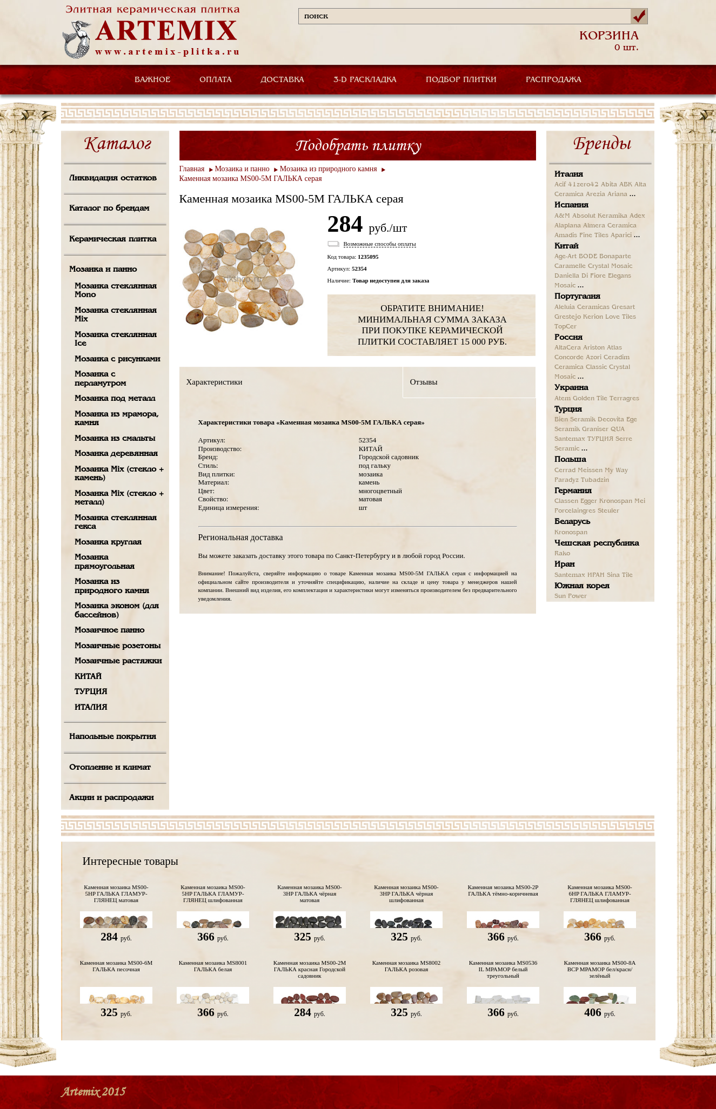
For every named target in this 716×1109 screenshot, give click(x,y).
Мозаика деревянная (116, 454)
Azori (593, 357)
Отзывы (424, 382)
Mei (639, 501)
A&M (562, 216)
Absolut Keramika (599, 216)
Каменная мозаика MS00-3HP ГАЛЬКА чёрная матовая (309, 893)
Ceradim (617, 357)
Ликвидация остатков (113, 178)
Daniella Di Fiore (580, 276)
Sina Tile (620, 575)
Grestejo (567, 317)
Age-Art (565, 256)
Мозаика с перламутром (100, 379)
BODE (588, 256)
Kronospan (615, 501)
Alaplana (567, 226)
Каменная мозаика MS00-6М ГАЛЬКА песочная (116, 965)
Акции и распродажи (111, 798)
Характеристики (214, 382)
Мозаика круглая (108, 542)
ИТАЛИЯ (91, 707)
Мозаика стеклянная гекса (116, 522)
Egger (588, 501)
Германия (573, 491)
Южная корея (582, 586)
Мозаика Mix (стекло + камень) (119, 474)
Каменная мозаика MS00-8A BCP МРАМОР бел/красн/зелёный (600, 969)
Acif (560, 185)
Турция (568, 409)
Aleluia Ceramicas (582, 307)
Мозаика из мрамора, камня (117, 419)
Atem (562, 398)
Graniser (595, 429)
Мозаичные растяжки (118, 661)
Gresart (623, 307)
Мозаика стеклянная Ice (116, 339)
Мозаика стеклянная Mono (116, 291)
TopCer (565, 327)
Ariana (617, 194)
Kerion (593, 317)
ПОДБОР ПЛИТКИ (461, 80)
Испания (571, 205)
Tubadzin (595, 480)
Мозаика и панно (103, 269)
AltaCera (567, 348)
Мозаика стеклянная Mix (116, 315)
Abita (609, 185)
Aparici (621, 235)
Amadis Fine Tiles (581, 235)
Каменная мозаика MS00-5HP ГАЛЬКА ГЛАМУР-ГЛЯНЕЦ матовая (116, 893)
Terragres (624, 398)
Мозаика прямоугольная (105, 562)
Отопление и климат (110, 767)
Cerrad (565, 470)
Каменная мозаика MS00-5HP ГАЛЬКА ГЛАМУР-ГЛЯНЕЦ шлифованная (212, 893)
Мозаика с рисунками (117, 359)
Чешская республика (596, 543)
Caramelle (570, 266)
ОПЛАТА (215, 80)
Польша (570, 459)
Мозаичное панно (109, 630)
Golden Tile (590, 398)
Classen (566, 501)
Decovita (611, 419)
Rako (562, 553)
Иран (564, 564)
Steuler (608, 511)
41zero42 (583, 185)
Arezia (595, 194)
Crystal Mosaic (610, 266)
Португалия (577, 296)
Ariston (594, 348)
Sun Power (570, 596)
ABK (625, 185)
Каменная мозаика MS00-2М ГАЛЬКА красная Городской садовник (309, 969)
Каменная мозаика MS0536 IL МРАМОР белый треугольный (503, 969)
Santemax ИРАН (579, 575)
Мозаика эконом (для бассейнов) (117, 610)
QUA (618, 429)
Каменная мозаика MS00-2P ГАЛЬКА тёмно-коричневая (503, 890)
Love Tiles (620, 317)
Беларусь (572, 522)
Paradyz (566, 480)
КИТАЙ (88, 677)
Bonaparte (615, 256)
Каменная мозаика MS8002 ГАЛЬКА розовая (406, 965)
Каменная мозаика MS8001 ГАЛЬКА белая (213, 965)
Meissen (590, 470)
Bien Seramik (574, 419)
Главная (192, 169)
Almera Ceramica (610, 226)
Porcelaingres (574, 511)
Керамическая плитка (112, 239)
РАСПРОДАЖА (553, 80)
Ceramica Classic (580, 367)
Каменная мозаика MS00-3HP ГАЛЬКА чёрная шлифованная (406, 893)
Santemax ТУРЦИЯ (583, 439)
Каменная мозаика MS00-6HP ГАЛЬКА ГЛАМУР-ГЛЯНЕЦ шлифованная (599, 893)
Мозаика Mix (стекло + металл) (119, 498)
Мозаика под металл (115, 398)
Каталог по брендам (109, 208)
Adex (637, 216)
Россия (568, 337)
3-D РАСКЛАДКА (365, 80)
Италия (568, 174)
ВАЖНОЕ (152, 80)
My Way (616, 470)
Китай (566, 246)
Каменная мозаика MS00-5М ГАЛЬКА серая (250, 178)
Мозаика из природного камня (112, 586)
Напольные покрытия (112, 737)
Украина (571, 388)
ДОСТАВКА (282, 80)
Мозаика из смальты (115, 438)
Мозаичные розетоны (117, 646)
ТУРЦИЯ (91, 692)
